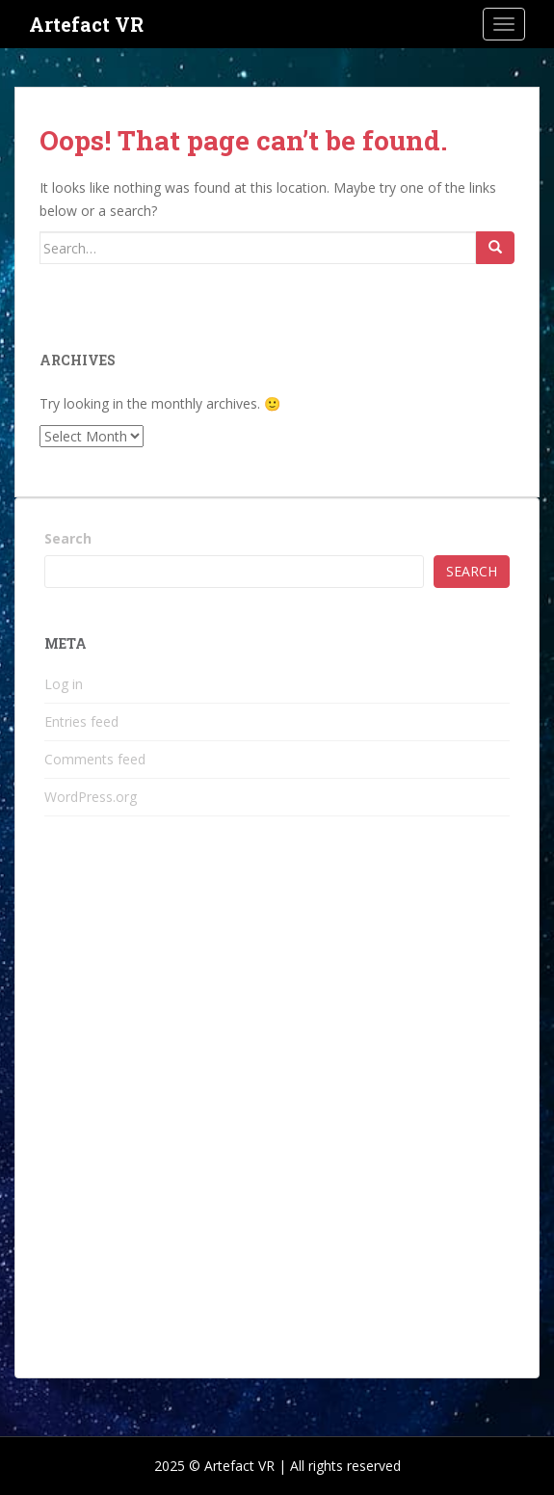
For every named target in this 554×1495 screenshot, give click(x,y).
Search (68, 538)
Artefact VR (86, 24)
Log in (63, 684)
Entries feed (81, 721)
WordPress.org (90, 797)
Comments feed (94, 759)
